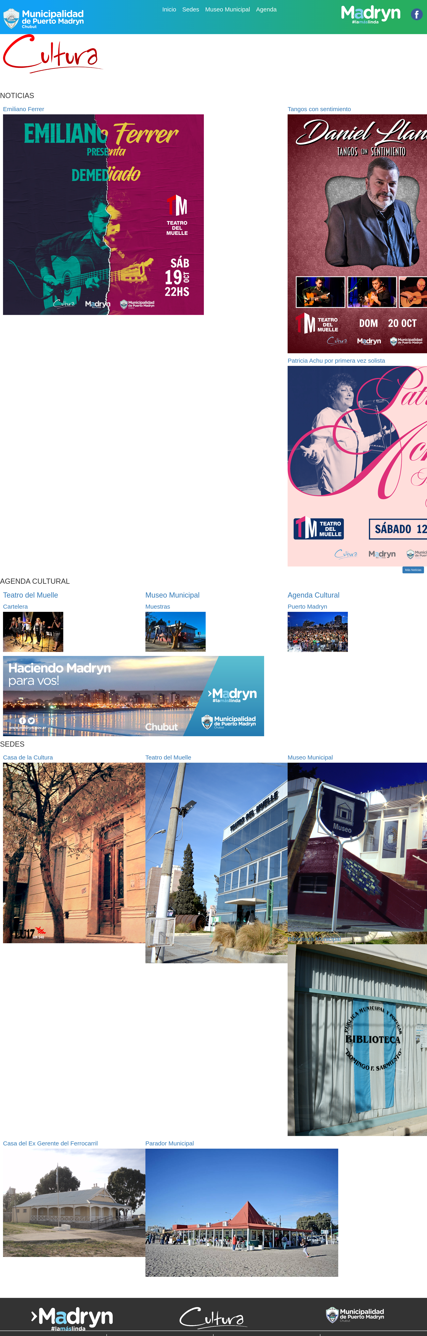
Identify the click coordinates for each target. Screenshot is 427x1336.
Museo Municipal (227, 9)
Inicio (169, 9)
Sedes (190, 9)
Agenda (266, 9)
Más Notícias (413, 570)
